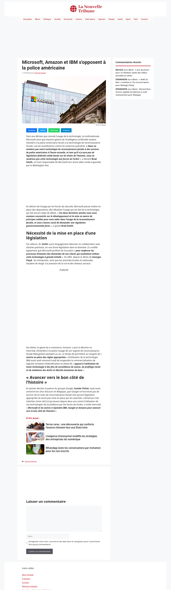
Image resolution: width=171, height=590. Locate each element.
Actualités (27, 19)
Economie (68, 19)
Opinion (101, 19)
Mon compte (27, 574)
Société (57, 19)
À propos (26, 578)
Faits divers (90, 19)
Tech (136, 19)
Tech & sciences (31, 461)
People (111, 19)
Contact (144, 19)
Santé (120, 19)
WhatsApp (54, 130)
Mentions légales (29, 586)
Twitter (42, 130)
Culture (79, 19)
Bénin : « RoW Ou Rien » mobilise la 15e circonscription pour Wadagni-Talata (132, 82)
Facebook (31, 130)
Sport (128, 19)
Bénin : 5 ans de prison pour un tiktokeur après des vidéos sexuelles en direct (132, 72)
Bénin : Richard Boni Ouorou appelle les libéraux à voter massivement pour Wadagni (133, 92)
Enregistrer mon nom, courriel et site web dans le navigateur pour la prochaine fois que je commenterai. (64, 543)
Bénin (37, 19)
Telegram (66, 130)
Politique (47, 19)
